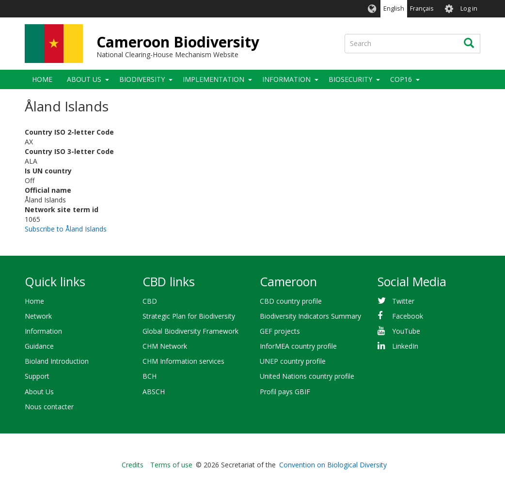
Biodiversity (142, 79)
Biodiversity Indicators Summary (310, 316)
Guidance (39, 346)
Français (422, 8)
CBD (149, 301)
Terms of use (171, 464)
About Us (84, 79)
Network (38, 316)
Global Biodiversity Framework (190, 331)
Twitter (403, 301)
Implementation (213, 79)
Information (286, 79)
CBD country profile (291, 301)
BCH (149, 376)
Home (42, 79)
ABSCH (153, 391)
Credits (132, 464)
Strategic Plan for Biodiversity (188, 316)
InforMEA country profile (298, 346)
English (393, 8)
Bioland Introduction (57, 361)
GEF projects (280, 331)
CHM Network (164, 346)
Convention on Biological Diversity (333, 464)
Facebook (407, 316)
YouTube (406, 331)
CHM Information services (183, 361)
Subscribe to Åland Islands (66, 228)
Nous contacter (49, 406)
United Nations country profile (307, 376)
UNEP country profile (293, 361)
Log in (468, 8)
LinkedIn (405, 346)
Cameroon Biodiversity (177, 42)
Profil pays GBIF (285, 391)
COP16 (401, 79)
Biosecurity (350, 79)
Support (37, 376)
